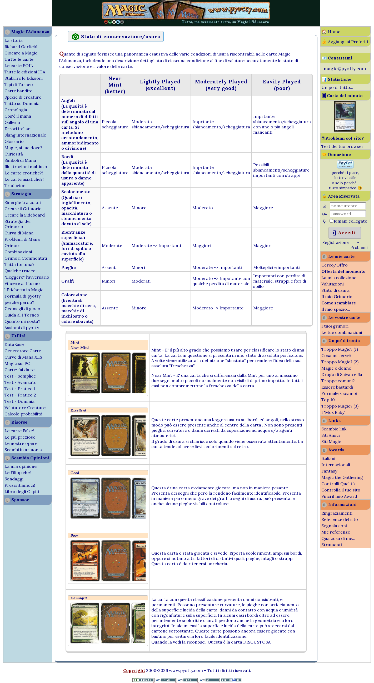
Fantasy (329, 471)
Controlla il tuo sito (340, 490)
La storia (13, 40)
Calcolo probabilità (23, 413)
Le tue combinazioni (341, 332)
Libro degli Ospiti (21, 491)
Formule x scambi (339, 393)
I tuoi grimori (334, 326)
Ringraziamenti (336, 513)
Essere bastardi (337, 387)
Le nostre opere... (22, 443)
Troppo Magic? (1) (339, 349)
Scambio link (333, 428)
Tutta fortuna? (19, 264)
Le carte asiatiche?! (24, 179)
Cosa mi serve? (336, 355)
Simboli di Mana (20, 160)
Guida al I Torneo (21, 315)
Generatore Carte (22, 350)
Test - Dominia (19, 401)
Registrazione (335, 242)
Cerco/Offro (334, 265)
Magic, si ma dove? (23, 147)
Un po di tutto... (337, 87)
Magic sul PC (17, 363)
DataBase (14, 344)
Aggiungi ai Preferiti (348, 41)
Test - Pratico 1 (20, 388)
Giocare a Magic (20, 53)
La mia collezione (338, 277)
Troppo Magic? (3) (339, 406)
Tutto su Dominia (21, 103)
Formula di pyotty (22, 296)
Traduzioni (15, 185)
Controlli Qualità (338, 483)
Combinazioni (18, 251)
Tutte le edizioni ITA (24, 71)
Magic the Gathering (342, 477)
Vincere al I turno (22, 283)
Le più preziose (19, 437)
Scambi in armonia (23, 449)
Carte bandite (18, 90)
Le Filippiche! (17, 472)
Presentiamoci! (19, 485)
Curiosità (13, 154)
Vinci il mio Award (339, 496)
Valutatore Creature (25, 407)
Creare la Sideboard (24, 215)
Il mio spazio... (335, 309)
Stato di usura (335, 290)
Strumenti (331, 544)
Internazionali (335, 464)
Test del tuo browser (342, 146)
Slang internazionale (25, 135)
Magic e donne (336, 368)
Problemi (359, 247)
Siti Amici (330, 435)
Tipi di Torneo (18, 84)
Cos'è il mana (17, 116)
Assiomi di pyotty (21, 327)
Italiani (328, 458)
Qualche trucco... (21, 270)
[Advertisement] (16, 12)
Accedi (342, 233)
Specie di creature (22, 97)
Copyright (134, 670)
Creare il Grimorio (23, 208)
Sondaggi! (14, 478)
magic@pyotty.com (345, 69)
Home (334, 31)
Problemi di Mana (22, 239)
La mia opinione (20, 466)
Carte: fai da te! (20, 369)
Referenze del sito (339, 519)
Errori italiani (18, 128)
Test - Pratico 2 (20, 395)
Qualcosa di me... (338, 538)
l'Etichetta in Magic (23, 289)
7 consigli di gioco (22, 308)
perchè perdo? (19, 302)
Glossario (14, 141)
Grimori (12, 245)
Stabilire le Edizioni (23, 78)
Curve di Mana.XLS (23, 357)
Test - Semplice (20, 376)
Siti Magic (331, 441)
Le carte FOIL (18, 65)
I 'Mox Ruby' (333, 412)
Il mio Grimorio (336, 296)
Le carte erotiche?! (23, 172)
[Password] (348, 213)
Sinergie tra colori (22, 202)
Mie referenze (335, 532)
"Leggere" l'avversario (26, 277)
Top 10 (328, 399)
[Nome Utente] (348, 205)
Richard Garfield (20, 46)
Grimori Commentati (25, 258)
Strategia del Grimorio (17, 224)
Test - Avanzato (20, 382)
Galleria (12, 122)
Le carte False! (19, 430)
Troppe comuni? (338, 380)
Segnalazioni (334, 525)
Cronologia (15, 109)
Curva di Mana (18, 232)
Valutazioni (332, 284)
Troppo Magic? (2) (339, 361)
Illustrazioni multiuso (25, 166)
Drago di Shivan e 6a (341, 374)
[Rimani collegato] (331, 221)
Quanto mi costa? (22, 321)
